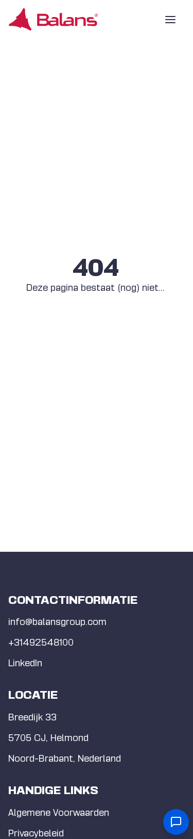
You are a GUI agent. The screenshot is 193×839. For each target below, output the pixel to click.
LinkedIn (25, 663)
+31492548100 (41, 642)
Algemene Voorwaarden (58, 812)
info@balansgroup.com (57, 622)
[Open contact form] (176, 822)
